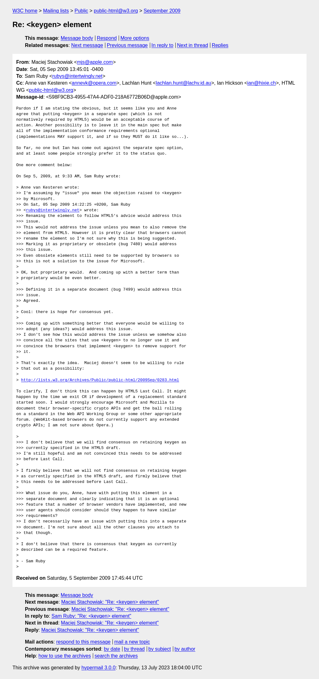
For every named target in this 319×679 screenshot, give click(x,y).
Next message (87, 45)
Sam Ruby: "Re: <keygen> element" (91, 616)
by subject (159, 649)
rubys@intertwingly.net (77, 76)
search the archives (116, 655)
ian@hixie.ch (261, 83)
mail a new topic (132, 641)
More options (135, 38)
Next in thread (192, 45)
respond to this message (83, 641)
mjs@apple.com (95, 62)
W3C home (24, 10)
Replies (220, 45)
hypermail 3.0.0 (98, 667)
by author (184, 649)
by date (112, 649)
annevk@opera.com (94, 83)
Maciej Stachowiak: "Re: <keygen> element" (110, 602)
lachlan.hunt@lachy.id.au (183, 83)
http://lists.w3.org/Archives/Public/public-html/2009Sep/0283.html (100, 380)
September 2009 (162, 10)
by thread (134, 649)
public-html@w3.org (116, 10)
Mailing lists (56, 10)
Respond (107, 38)
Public (81, 10)
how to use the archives (65, 655)
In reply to (162, 45)
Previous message (127, 45)
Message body (77, 38)
